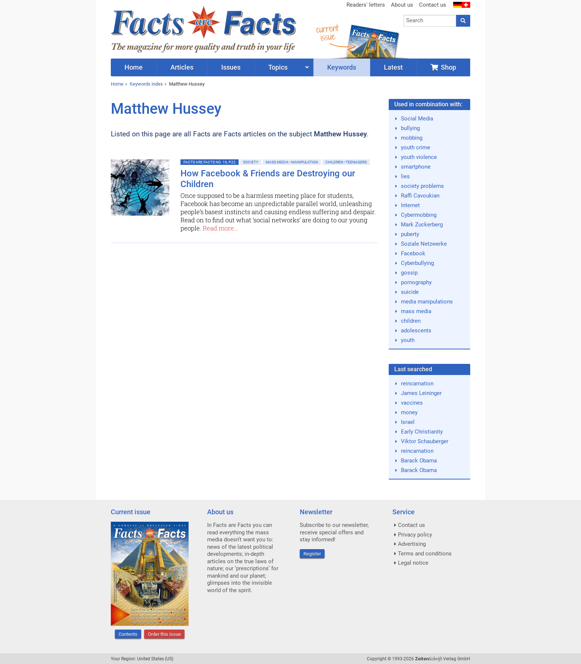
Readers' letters (365, 4)
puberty (410, 234)
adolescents (416, 330)
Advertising (412, 544)
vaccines (412, 402)
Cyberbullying (417, 263)
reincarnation (417, 383)
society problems (422, 186)
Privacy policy (415, 534)
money (409, 412)
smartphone (416, 166)
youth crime (415, 147)
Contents (128, 634)
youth (408, 340)
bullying (410, 128)
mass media (416, 311)
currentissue (327, 32)
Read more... (220, 228)
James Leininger (421, 393)
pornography (416, 282)
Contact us (432, 4)
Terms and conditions (425, 553)
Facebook (413, 253)
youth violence (419, 157)
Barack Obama (419, 460)
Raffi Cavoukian (420, 195)
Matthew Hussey (187, 84)
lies (405, 176)
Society (250, 162)
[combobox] (430, 21)
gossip (409, 272)
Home (117, 84)
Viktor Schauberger (424, 441)
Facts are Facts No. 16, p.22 (209, 162)
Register (312, 554)
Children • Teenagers (346, 162)
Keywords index (146, 84)
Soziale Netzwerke (424, 243)
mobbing (411, 138)
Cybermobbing (418, 215)
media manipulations (427, 301)
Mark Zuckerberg (422, 224)
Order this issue (164, 634)
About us (402, 4)
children (411, 321)
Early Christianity (422, 431)
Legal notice (413, 563)
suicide (410, 292)
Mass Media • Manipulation (292, 162)
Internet (410, 205)
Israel (408, 422)
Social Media (417, 118)
